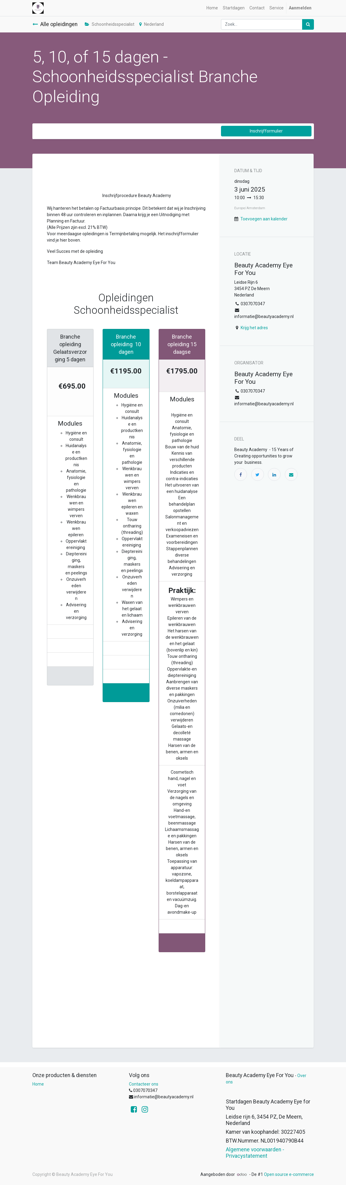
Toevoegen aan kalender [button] (264, 218)
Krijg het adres (254, 327)
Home (38, 1084)
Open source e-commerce (289, 1174)
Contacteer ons (143, 1084)
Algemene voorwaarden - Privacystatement (255, 1153)
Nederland (151, 24)
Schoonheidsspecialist (109, 24)
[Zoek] (308, 24)
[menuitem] (212, 8)
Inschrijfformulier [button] (266, 131)
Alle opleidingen (54, 24)
